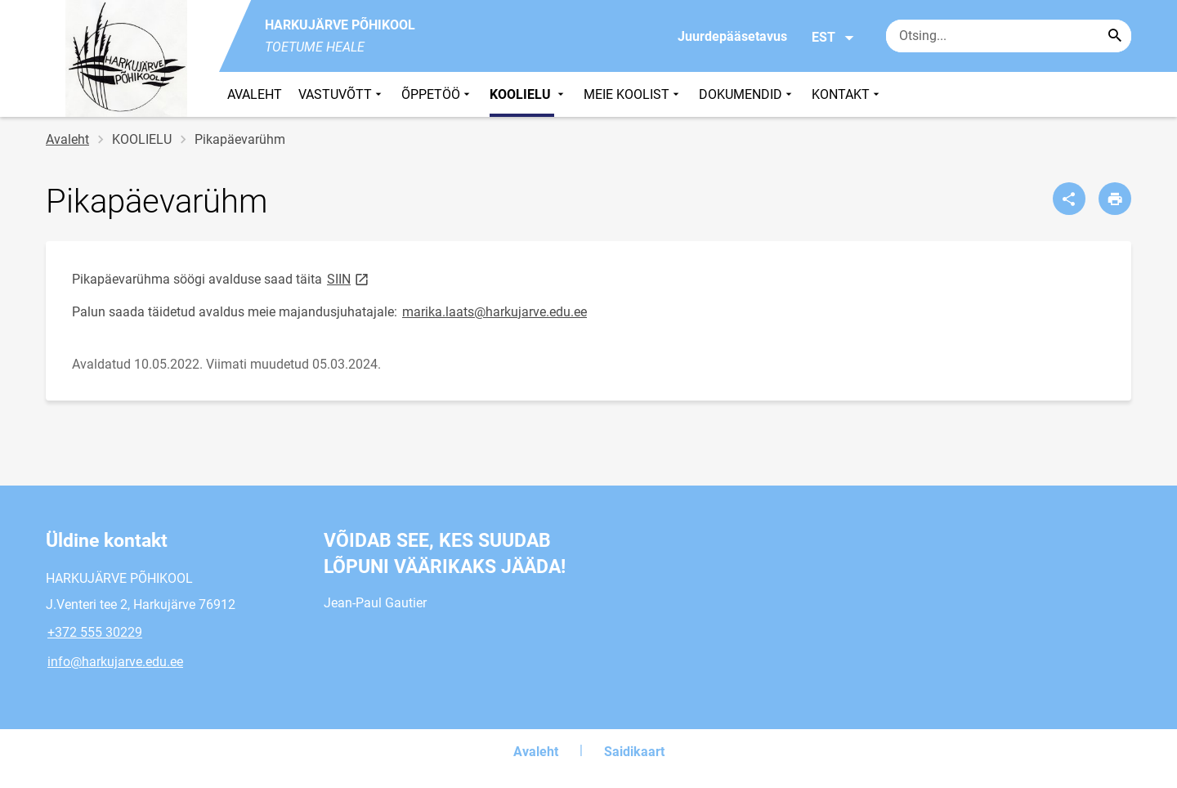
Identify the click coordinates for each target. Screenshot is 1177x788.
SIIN (349, 278)
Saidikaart (634, 751)
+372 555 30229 (94, 632)
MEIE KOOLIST (633, 94)
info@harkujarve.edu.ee (115, 661)
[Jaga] (1069, 198)
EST (833, 37)
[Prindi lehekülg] (1115, 198)
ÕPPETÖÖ (437, 94)
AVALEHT (254, 94)
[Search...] (1115, 36)
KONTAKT (847, 94)
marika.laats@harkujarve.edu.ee (494, 312)
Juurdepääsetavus (732, 36)
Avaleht (67, 139)
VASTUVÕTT (341, 94)
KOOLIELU (528, 94)
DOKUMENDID (747, 94)
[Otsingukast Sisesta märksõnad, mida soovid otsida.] (1008, 36)
